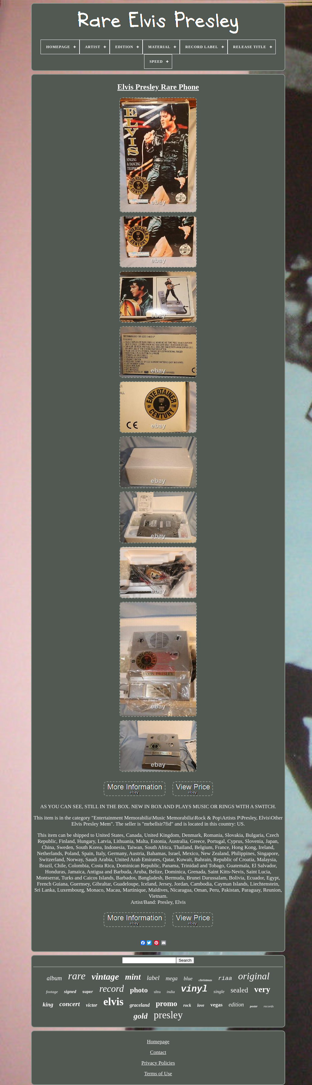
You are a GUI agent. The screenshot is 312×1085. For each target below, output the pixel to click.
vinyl (194, 989)
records (269, 1006)
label (153, 977)
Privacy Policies (158, 1063)
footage (52, 991)
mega (172, 978)
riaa (225, 978)
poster (253, 1006)
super (87, 992)
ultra (157, 992)
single (219, 991)
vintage (105, 976)
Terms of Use (158, 1073)
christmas (205, 980)
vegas (217, 1005)
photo (139, 990)
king (48, 1004)
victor (91, 1005)
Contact (158, 1052)
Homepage (158, 1041)
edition (236, 1005)
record (111, 988)
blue (188, 978)
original (254, 976)
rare (76, 975)
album (54, 978)
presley (168, 1014)
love (200, 1005)
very (262, 989)
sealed (239, 990)
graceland (139, 1005)
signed (70, 991)
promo (166, 1003)
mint (133, 976)
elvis (113, 1002)
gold (140, 1016)
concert (69, 1004)
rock (187, 1005)
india (171, 991)
